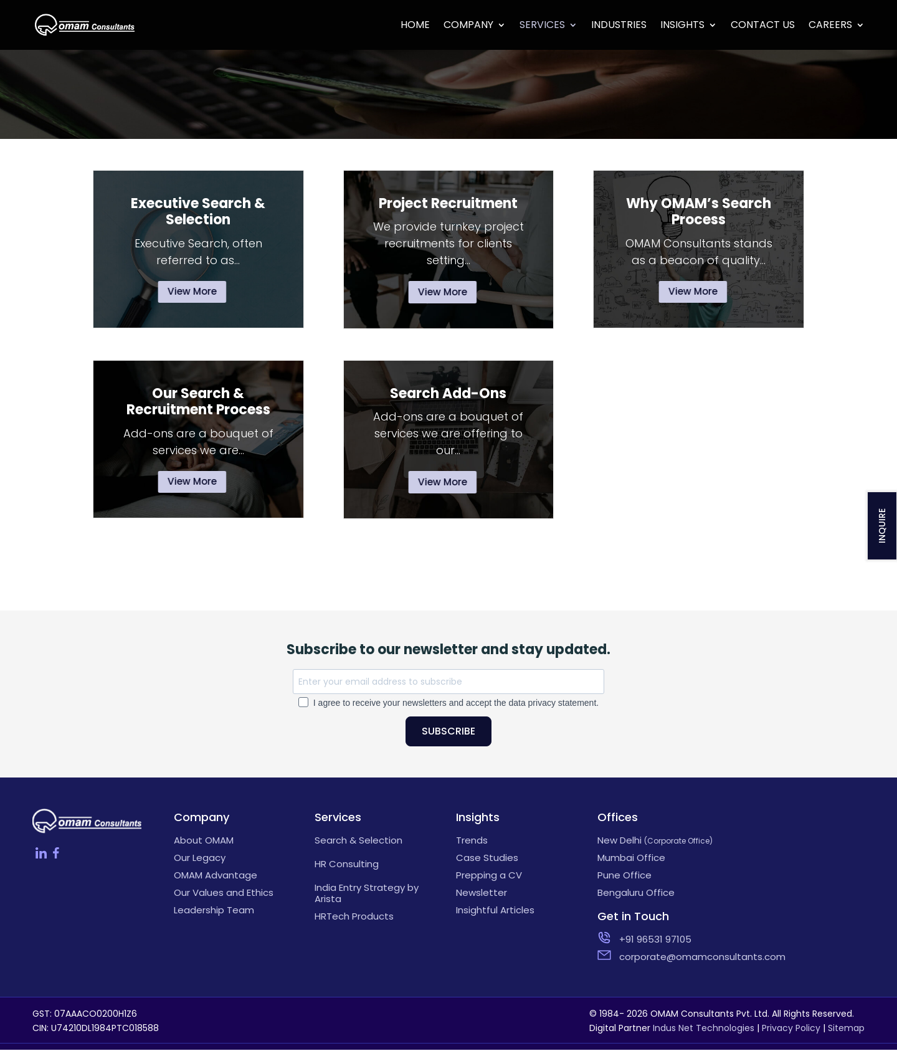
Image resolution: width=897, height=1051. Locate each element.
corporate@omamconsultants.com (671, 958)
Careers (830, 26)
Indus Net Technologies (703, 1030)
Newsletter (481, 894)
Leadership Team (214, 912)
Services (542, 26)
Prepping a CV (489, 877)
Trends (472, 842)
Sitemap (846, 1030)
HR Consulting (347, 866)
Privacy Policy (791, 1030)
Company (468, 26)
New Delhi (655, 842)
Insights (682, 26)
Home (415, 26)
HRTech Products (354, 918)
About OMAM (204, 842)
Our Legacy (199, 859)
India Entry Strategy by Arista (367, 895)
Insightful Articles (495, 912)
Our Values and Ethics (223, 894)
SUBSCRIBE (448, 733)
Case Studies (487, 859)
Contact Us (763, 26)
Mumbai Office (631, 859)
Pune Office (624, 877)
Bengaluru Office (636, 894)
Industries (619, 26)
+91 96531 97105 (655, 941)
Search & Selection (358, 842)
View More (193, 292)
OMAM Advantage (215, 877)
